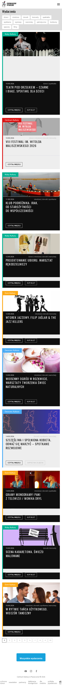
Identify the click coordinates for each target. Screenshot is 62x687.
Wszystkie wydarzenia (31, 659)
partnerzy (22, 682)
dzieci (6, 17)
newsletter (13, 682)
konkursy (53, 22)
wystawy (18, 22)
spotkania (7, 22)
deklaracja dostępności (33, 682)
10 (50, 641)
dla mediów (43, 682)
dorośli (25, 17)
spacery (7, 27)
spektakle (46, 17)
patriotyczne (41, 22)
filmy (15, 27)
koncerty (35, 17)
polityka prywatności (52, 682)
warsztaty (29, 22)
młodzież (15, 17)
